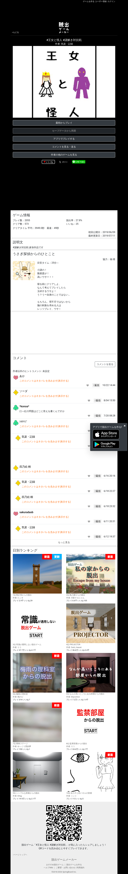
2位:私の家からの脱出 (90, 575)
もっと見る (64, 542)
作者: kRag (17, 796)
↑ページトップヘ (20, 855)
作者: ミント (71, 796)
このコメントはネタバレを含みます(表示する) (44, 380)
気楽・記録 (28, 436)
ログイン (111, 1)
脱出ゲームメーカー (64, 859)
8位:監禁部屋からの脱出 (90, 723)
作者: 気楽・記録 (64, 43)
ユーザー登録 (101, 1)
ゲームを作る (88, 1)
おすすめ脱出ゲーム (55, 865)
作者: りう (17, 647)
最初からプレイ (64, 122)
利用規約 (80, 867)
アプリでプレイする (64, 138)
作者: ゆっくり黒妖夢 (22, 746)
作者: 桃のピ (18, 697)
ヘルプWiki (48, 867)
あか (22, 376)
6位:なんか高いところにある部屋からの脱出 (90, 674)
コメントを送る (105, 364)
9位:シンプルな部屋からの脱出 (37, 773)
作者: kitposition (73, 697)
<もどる (15, 32)
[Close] (125, 426)
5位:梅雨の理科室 (37, 674)
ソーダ (23, 391)
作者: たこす (18, 598)
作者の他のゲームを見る (64, 154)
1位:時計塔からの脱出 (37, 575)
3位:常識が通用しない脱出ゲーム (37, 624)
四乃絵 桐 (25, 466)
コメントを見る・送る (64, 146)
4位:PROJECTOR (90, 624)
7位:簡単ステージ (37, 724)
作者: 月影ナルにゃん (75, 598)
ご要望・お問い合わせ (65, 867)
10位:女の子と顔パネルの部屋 (90, 773)
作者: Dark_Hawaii (74, 647)
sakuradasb (26, 512)
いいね (49, 162)
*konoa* (24, 406)
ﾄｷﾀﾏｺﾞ (23, 421)
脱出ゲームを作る (74, 865)
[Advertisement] (64, 11)
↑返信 (96, 385)
